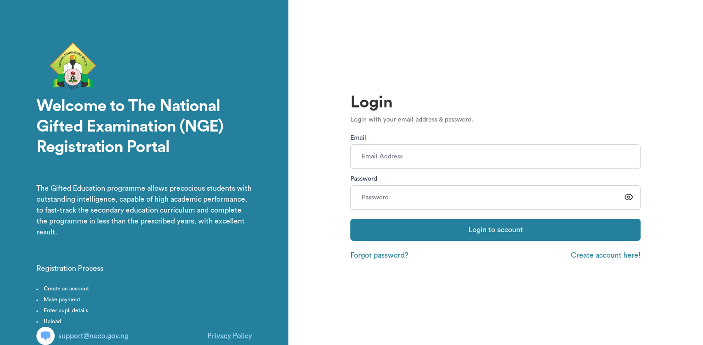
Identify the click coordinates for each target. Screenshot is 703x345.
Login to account (495, 229)
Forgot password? (379, 255)
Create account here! (606, 255)
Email (358, 138)
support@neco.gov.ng (82, 336)
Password (363, 179)
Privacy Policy (229, 336)
